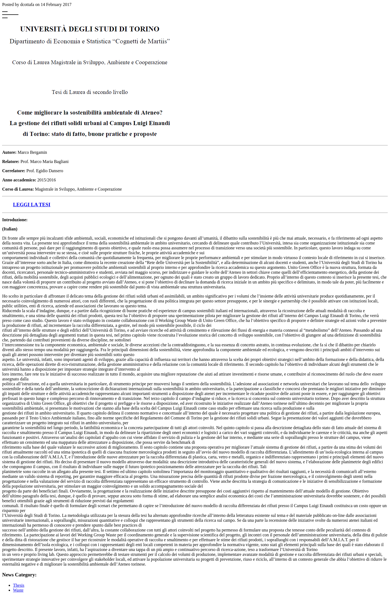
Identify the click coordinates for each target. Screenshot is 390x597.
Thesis (18, 585)
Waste (18, 590)
